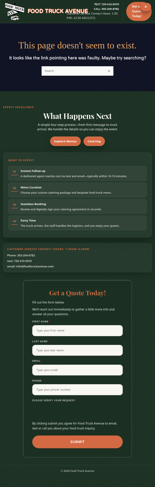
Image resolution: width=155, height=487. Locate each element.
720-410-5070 (106, 4)
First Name (41, 321)
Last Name (40, 341)
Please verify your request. (54, 400)
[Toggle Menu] (146, 7)
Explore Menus (65, 141)
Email (37, 361)
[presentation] (61, 413)
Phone (37, 380)
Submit (77, 442)
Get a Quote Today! (136, 11)
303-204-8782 (106, 9)
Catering (94, 141)
